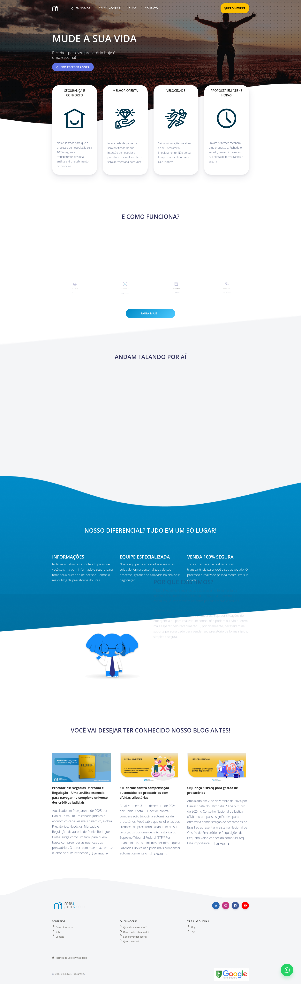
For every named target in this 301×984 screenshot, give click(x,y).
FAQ (193, 932)
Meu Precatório (75, 974)
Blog (193, 927)
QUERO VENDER (235, 8)
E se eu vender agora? (135, 936)
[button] (80, 8)
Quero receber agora (73, 67)
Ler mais (99, 853)
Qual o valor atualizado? (136, 932)
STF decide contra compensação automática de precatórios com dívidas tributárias (144, 793)
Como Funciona (64, 927)
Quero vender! (131, 941)
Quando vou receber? (135, 927)
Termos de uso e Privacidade (71, 957)
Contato (60, 936)
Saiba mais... (151, 313)
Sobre (59, 932)
